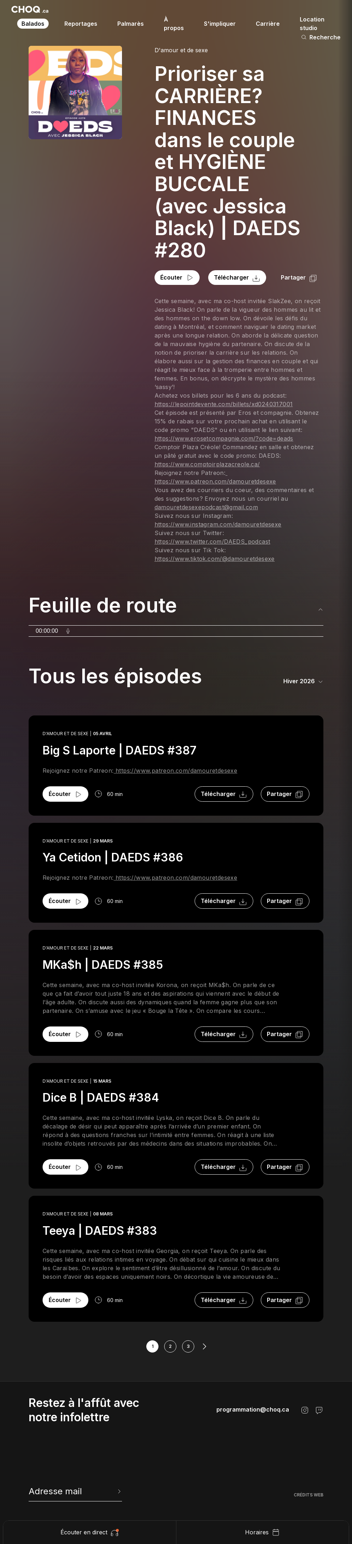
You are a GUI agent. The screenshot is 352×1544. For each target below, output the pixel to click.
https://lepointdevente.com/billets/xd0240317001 (224, 404)
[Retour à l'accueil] (29, 9)
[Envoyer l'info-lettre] (118, 1491)
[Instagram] (304, 1410)
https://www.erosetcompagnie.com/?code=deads (224, 438)
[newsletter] (75, 1491)
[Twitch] (319, 1410)
